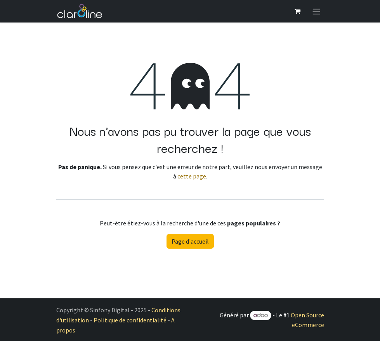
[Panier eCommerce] (297, 11)
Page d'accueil (190, 241)
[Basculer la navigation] (316, 11)
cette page (191, 176)
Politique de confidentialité (130, 320)
